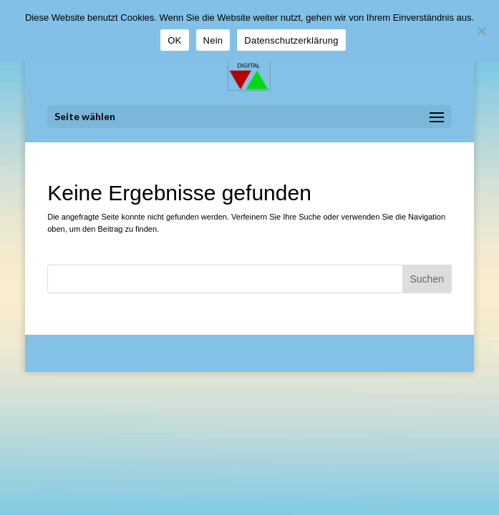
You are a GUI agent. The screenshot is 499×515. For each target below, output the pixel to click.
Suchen (426, 279)
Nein (213, 40)
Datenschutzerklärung (291, 40)
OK (174, 40)
